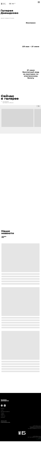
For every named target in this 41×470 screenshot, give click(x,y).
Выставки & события (5, 440)
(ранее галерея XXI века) (7, 18)
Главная (2, 437)
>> (1, 101)
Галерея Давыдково (9, 12)
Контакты (3, 446)
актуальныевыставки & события (8, 102)
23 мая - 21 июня (30, 47)
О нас (2, 438)
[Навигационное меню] (39, 2)
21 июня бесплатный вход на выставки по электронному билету (30, 74)
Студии (2, 441)
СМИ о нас (3, 444)
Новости (2, 443)
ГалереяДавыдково (5, 429)
